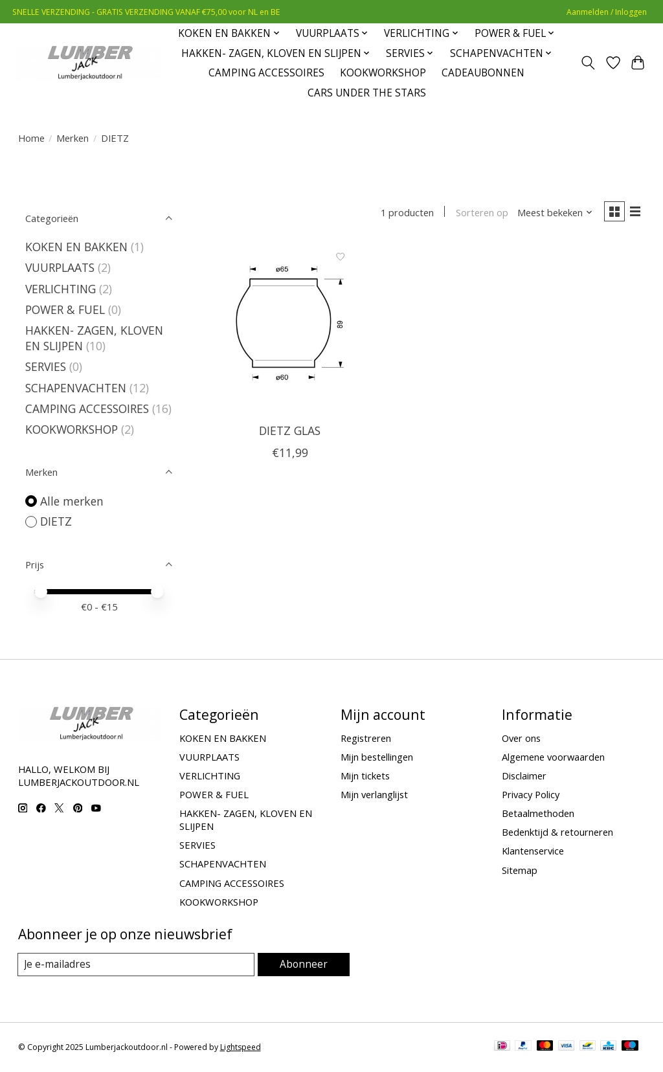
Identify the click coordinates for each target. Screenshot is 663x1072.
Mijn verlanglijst (374, 794)
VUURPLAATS (60, 267)
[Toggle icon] (587, 62)
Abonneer (305, 963)
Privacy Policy (530, 794)
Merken (72, 137)
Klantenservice (533, 850)
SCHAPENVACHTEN (77, 388)
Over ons (521, 737)
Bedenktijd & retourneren (557, 831)
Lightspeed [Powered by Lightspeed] (240, 1047)
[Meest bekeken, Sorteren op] (551, 213)
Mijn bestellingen (377, 756)
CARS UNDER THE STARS (367, 93)
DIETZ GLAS (289, 432)
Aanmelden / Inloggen (607, 11)
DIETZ (56, 521)
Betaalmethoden (538, 813)
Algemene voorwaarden (553, 756)
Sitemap (519, 870)
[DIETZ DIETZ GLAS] (290, 330)
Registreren (366, 737)
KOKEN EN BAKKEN (76, 246)
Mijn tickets (365, 775)
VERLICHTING (60, 288)
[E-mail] (137, 964)
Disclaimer (524, 775)
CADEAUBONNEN (483, 73)
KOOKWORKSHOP (383, 73)
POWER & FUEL (65, 309)
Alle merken (72, 501)
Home (31, 137)
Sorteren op (479, 213)
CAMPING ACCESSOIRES (266, 73)
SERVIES (45, 366)
